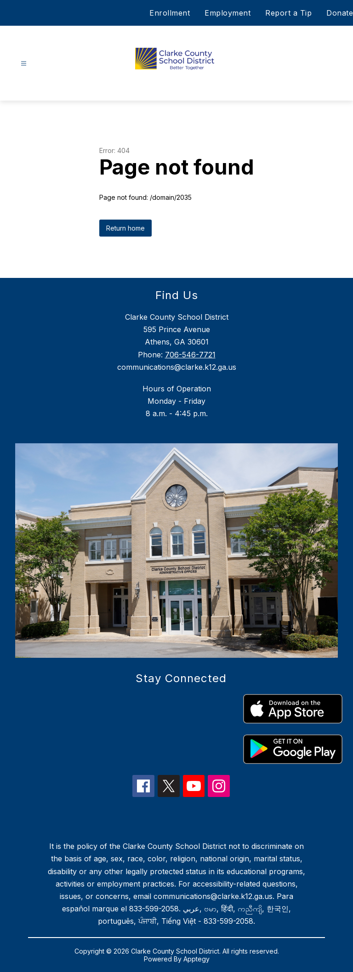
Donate (339, 12)
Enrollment (169, 12)
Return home (125, 228)
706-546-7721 (190, 354)
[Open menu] (23, 63)
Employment (228, 12)
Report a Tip (288, 12)
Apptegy (196, 959)
